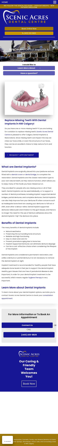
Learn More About (29, 68)
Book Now (29, 384)
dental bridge (30, 174)
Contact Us (27, 325)
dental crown (17, 174)
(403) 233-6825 (29, 33)
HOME (5, 2)
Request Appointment (20, 155)
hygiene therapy (35, 277)
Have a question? (29, 73)
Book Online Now (29, 28)
